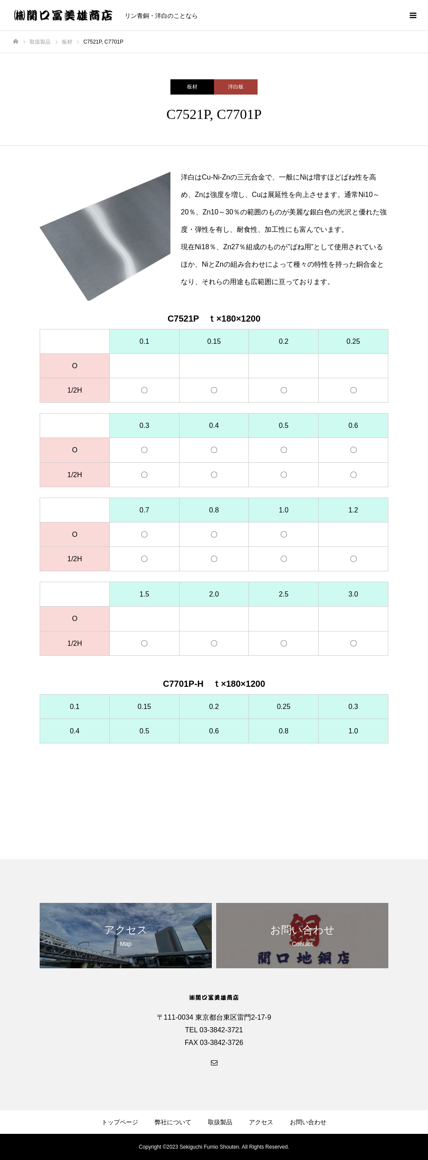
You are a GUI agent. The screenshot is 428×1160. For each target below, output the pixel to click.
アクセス (261, 1122)
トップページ (120, 1122)
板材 (192, 87)
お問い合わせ (308, 1122)
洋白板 (236, 87)
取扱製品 (220, 1122)
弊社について (173, 1122)
